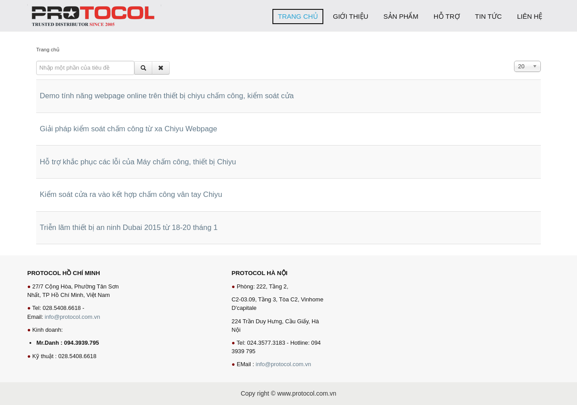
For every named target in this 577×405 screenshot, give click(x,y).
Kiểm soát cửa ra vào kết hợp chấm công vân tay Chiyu (131, 194)
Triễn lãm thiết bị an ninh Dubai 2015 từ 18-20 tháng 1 (128, 227)
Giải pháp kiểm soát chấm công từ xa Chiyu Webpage (128, 129)
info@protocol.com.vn (72, 316)
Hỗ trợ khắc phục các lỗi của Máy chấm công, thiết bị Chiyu (138, 162)
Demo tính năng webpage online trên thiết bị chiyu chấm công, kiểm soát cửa (167, 96)
